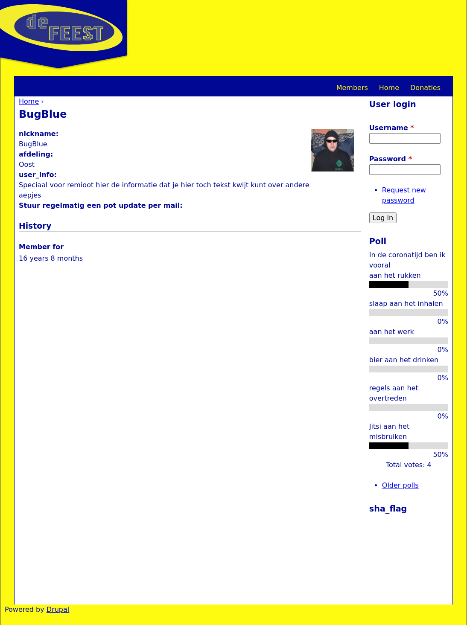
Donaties (425, 88)
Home (29, 101)
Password (390, 159)
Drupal (58, 609)
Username (391, 128)
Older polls (400, 485)
